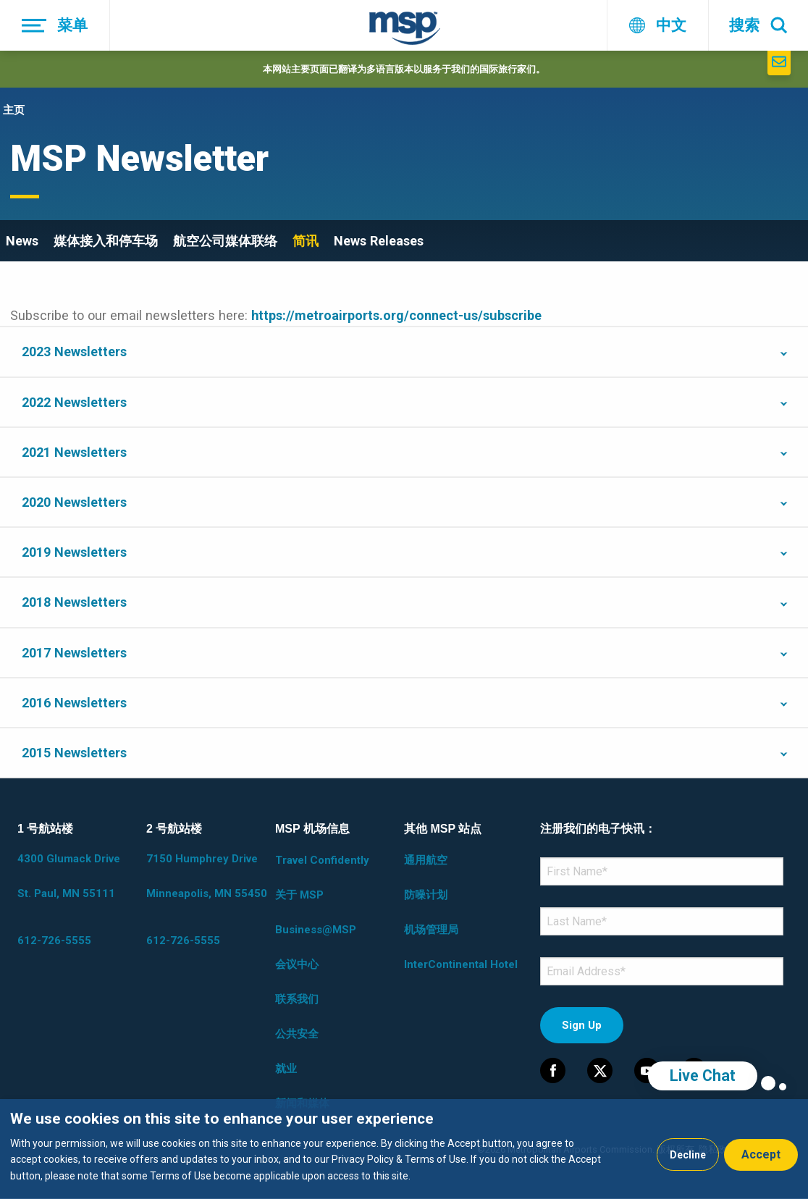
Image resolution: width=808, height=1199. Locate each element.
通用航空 (425, 860)
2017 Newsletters (74, 652)
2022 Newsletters (74, 402)
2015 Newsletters (74, 752)
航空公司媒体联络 (225, 240)
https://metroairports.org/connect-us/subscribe (396, 315)
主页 (14, 110)
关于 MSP (299, 894)
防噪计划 (425, 894)
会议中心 (297, 964)
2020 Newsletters (74, 502)
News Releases (379, 240)
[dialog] (404, 1149)
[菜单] (55, 25)
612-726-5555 (54, 940)
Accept (760, 1154)
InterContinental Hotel (461, 964)
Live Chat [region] (703, 1076)
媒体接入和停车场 (106, 240)
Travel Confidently (322, 860)
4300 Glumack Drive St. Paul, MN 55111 (68, 876)
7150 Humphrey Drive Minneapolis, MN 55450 (206, 876)
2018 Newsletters (74, 602)
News (22, 240)
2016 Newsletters (74, 702)
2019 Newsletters (74, 552)
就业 (286, 1068)
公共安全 (297, 1033)
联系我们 (297, 999)
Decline (688, 1155)
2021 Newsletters (74, 452)
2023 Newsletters (74, 351)
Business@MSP (315, 929)
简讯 (306, 240)
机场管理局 (431, 929)
